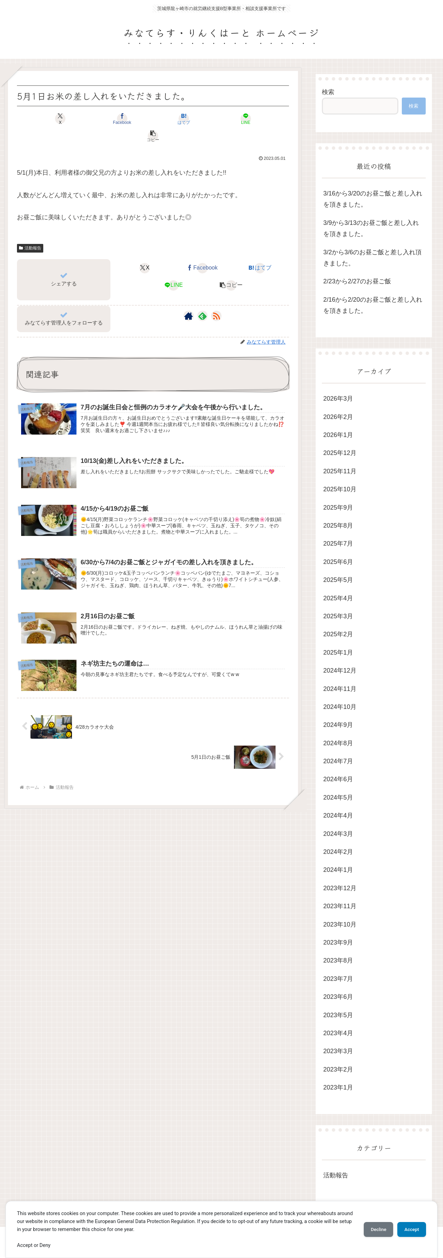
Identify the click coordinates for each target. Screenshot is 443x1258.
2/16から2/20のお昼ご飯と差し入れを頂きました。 (372, 305)
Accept (410, 1229)
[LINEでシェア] (198, 119)
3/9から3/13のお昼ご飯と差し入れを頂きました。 (371, 228)
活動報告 (30, 230)
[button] (244, 119)
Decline (374, 1229)
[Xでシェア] (61, 119)
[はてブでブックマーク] (153, 119)
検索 (328, 92)
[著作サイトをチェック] (188, 299)
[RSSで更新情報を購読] (216, 299)
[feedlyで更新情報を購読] (202, 299)
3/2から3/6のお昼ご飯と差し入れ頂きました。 (372, 258)
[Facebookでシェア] (107, 119)
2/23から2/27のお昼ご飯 (357, 281)
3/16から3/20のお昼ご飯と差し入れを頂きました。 (372, 199)
